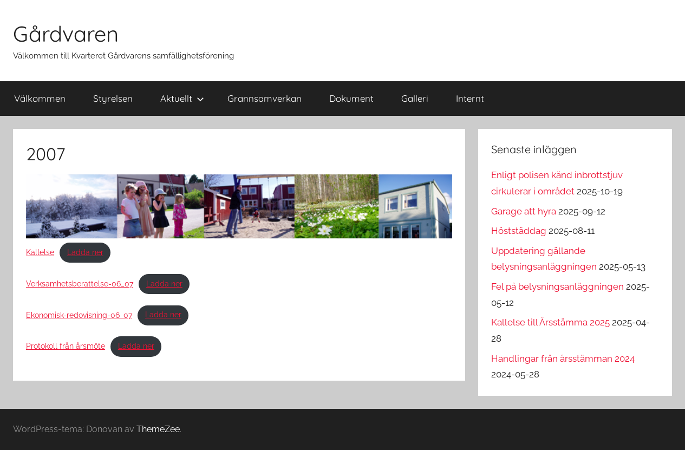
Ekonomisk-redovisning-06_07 (79, 314)
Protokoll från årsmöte (65, 346)
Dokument (351, 98)
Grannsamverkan (264, 98)
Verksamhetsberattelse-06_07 (79, 283)
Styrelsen (113, 98)
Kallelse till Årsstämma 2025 (550, 322)
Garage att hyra (523, 211)
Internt (470, 98)
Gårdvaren (66, 33)
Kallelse (40, 252)
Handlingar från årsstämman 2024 (563, 358)
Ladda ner (85, 252)
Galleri (414, 98)
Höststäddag (518, 230)
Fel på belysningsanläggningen (557, 286)
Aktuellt (182, 98)
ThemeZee (158, 429)
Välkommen (40, 98)
